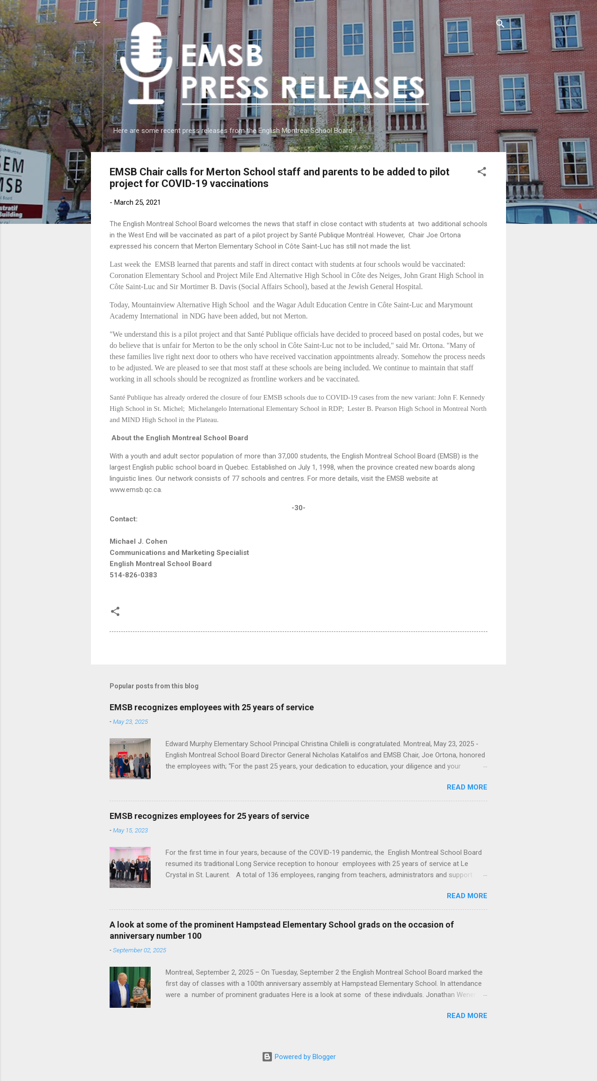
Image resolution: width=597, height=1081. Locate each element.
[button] (481, 173)
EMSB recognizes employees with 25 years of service (212, 707)
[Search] (500, 25)
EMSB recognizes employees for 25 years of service (209, 816)
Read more (467, 787)
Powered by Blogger (299, 1057)
